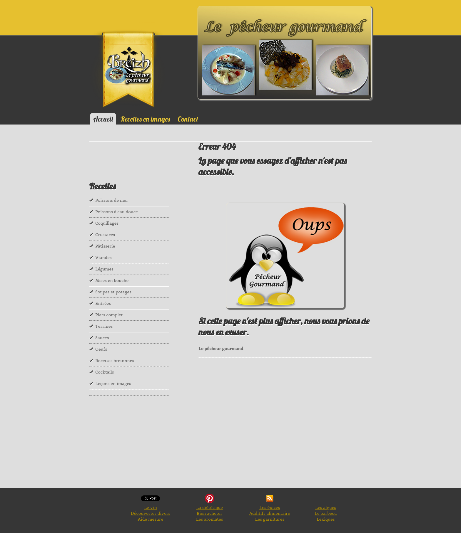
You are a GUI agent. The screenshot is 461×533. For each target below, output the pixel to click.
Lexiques (326, 519)
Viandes (103, 257)
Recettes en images (145, 119)
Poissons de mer (111, 200)
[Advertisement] (305, 376)
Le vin (150, 507)
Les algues (325, 507)
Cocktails (104, 372)
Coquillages (106, 223)
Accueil (103, 119)
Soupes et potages (113, 292)
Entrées (103, 303)
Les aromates (209, 519)
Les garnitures (269, 519)
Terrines (104, 326)
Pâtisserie (105, 246)
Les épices (269, 507)
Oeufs (101, 349)
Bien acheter (209, 513)
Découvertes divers (150, 513)
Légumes (104, 269)
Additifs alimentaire (269, 513)
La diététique (209, 507)
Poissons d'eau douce (116, 211)
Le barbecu (326, 513)
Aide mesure (150, 519)
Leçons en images (113, 383)
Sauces (102, 337)
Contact (188, 119)
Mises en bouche (111, 280)
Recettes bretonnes (114, 360)
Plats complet (109, 314)
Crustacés (105, 234)
